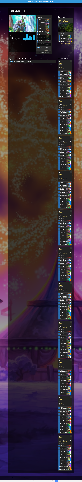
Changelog (50, 477)
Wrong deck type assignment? (65, 43)
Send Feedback (56, 5)
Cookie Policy (66, 477)
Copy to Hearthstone (63, 67)
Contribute (48, 5)
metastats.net (28, 477)
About (70, 477)
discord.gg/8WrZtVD (49, 1)
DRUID (60, 63)
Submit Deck (64, 5)
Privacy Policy (60, 477)
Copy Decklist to (44, 50)
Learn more (61, 480)
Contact (55, 477)
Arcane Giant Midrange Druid (63, 21)
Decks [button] (71, 5)
